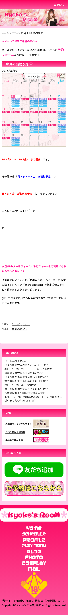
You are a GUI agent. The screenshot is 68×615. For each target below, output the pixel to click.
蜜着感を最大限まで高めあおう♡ (24, 373)
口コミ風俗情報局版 (15, 432)
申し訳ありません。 (16, 361)
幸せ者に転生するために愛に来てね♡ (26, 381)
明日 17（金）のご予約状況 (20, 385)
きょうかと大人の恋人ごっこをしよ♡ (26, 365)
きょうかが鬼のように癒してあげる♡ (26, 377)
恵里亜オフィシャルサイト (18, 423)
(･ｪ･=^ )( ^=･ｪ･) (21, 324)
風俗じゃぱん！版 (14, 439)
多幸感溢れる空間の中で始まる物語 (25, 393)
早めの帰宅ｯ (19, 329)
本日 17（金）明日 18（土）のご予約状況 (28, 369)
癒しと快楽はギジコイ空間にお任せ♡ (26, 389)
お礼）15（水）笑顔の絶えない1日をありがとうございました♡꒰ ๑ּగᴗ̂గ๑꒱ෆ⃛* (33, 398)
